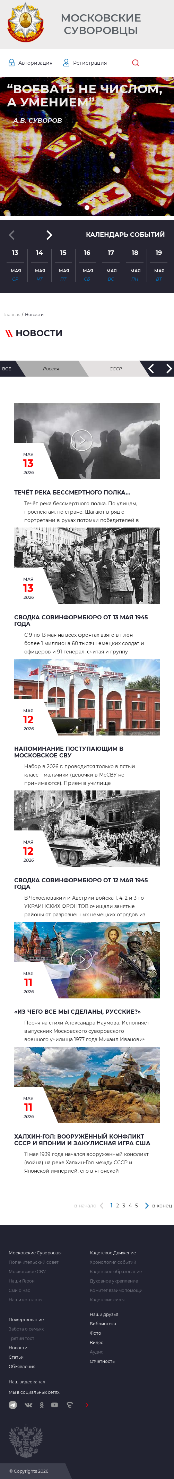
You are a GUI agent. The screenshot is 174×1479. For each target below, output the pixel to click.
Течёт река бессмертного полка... (72, 492)
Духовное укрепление (114, 1281)
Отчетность (102, 1361)
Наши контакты (25, 1300)
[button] (87, 207)
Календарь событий (125, 235)
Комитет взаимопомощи (116, 1290)
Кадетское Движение (113, 1253)
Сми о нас (19, 1290)
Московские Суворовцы (101, 24)
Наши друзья (104, 1314)
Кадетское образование (116, 1272)
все (6, 368)
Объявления (22, 1367)
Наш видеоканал (27, 1381)
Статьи (16, 1357)
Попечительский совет (34, 1262)
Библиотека (103, 1324)
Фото (95, 1333)
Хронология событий (113, 1262)
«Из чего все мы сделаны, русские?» (77, 1011)
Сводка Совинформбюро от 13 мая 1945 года (81, 620)
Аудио (97, 1352)
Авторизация (35, 63)
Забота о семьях (26, 1329)
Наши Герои (22, 1281)
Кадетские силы (107, 1300)
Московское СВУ (27, 1272)
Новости (18, 1348)
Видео (97, 1343)
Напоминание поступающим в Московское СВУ (68, 752)
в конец (162, 1206)
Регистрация (90, 63)
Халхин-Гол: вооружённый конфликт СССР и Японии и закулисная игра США (82, 1140)
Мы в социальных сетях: (34, 1392)
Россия (51, 368)
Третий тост (21, 1338)
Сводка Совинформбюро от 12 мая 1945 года (81, 883)
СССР (116, 368)
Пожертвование (26, 1320)
